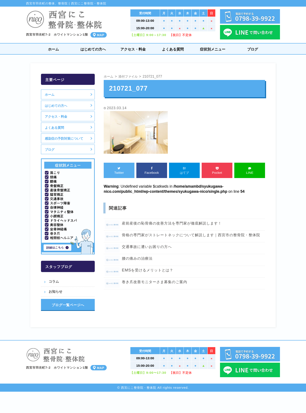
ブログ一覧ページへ (68, 305)
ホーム (53, 49)
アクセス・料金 (133, 49)
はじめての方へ (93, 49)
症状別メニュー (212, 49)
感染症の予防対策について (64, 138)
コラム (54, 281)
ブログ (252, 49)
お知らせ (55, 291)
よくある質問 (173, 49)
